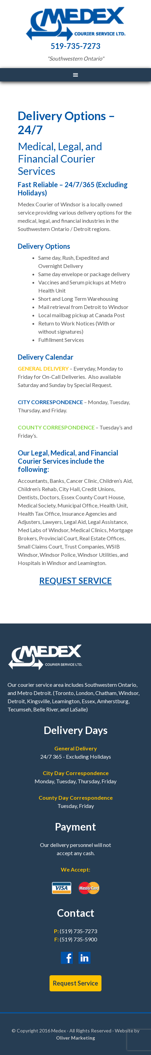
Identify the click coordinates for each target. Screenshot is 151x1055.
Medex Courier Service (75, 24)
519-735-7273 (75, 46)
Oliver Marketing (75, 1038)
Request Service (75, 983)
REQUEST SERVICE (75, 581)
